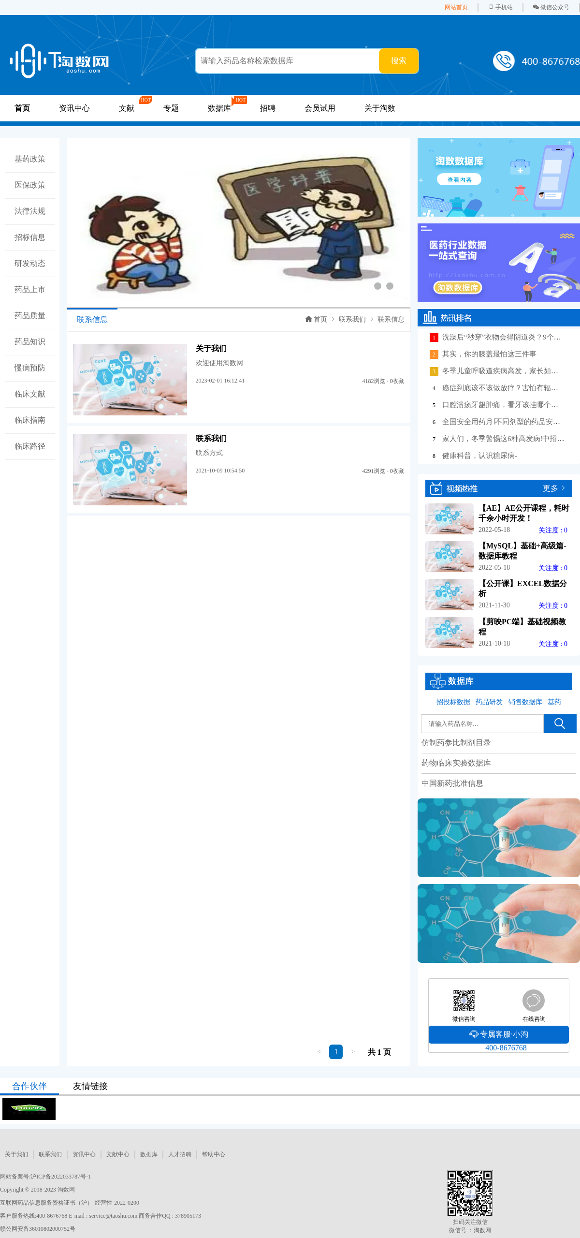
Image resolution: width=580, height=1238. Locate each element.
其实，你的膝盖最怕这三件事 (489, 354)
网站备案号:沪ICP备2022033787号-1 (45, 1176)
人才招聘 (179, 1154)
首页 (316, 319)
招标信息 (29, 237)
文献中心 (118, 1154)
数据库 (149, 1154)
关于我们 (16, 1154)
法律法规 (29, 211)
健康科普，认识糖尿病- (479, 455)
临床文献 (29, 394)
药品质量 (29, 315)
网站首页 (456, 7)
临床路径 (29, 446)
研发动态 (29, 263)
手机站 (500, 7)
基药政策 (29, 159)
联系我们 (352, 319)
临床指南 (29, 420)
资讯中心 (74, 108)
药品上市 (29, 289)
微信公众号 (551, 7)
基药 (554, 702)
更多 (550, 488)
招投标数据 (453, 702)
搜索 (398, 61)
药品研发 (489, 702)
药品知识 (29, 342)
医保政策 (29, 185)
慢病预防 (29, 368)
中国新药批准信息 (452, 783)
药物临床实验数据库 (456, 763)
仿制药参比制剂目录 (456, 742)
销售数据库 (525, 702)
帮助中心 (213, 1154)
